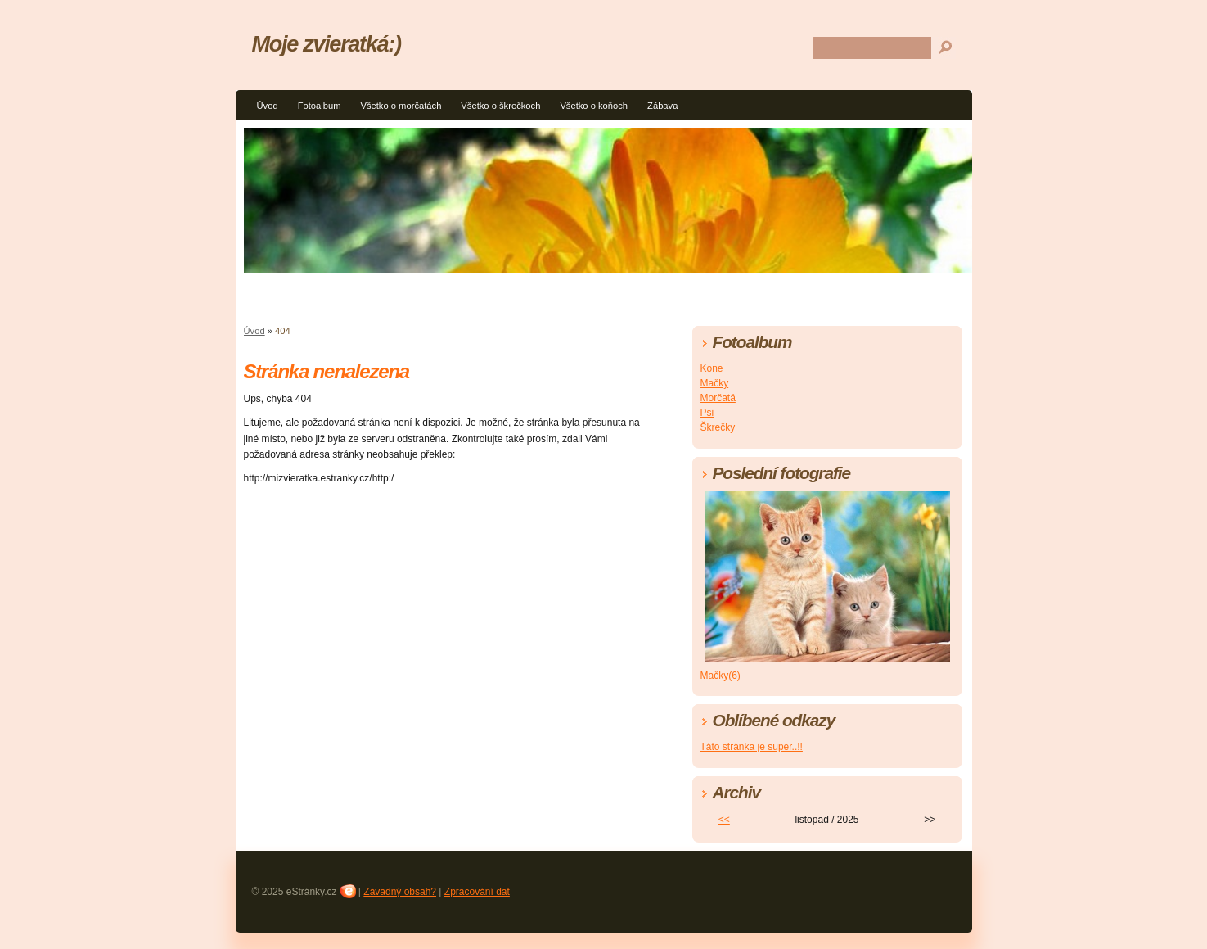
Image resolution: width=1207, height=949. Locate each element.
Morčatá (718, 398)
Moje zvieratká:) (326, 43)
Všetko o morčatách (400, 106)
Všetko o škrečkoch (500, 106)
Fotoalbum (319, 106)
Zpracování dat (477, 891)
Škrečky (718, 427)
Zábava (662, 106)
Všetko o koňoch (594, 106)
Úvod (267, 106)
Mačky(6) (720, 675)
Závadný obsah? (399, 891)
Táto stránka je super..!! (751, 746)
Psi (707, 412)
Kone (711, 368)
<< (724, 819)
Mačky (714, 383)
